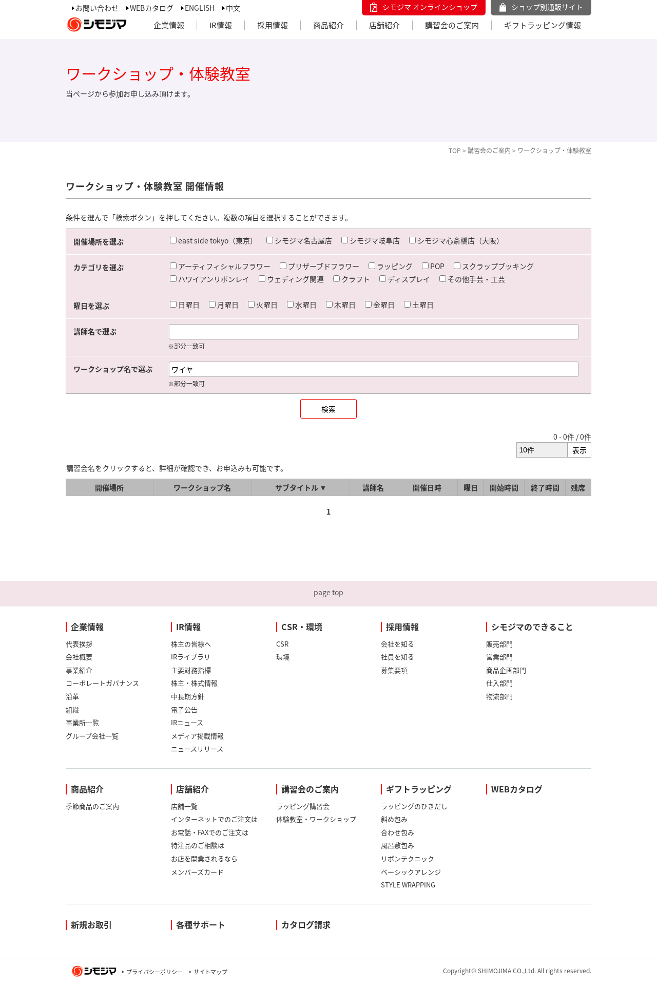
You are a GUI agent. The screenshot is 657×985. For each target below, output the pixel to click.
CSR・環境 (301, 626)
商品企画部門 (506, 670)
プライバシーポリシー (154, 972)
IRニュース (187, 722)
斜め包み (394, 819)
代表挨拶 (79, 644)
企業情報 (168, 25)
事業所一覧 (82, 722)
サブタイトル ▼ (301, 487)
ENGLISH (200, 8)
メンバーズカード (197, 872)
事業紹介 (79, 670)
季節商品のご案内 (92, 806)
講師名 (373, 487)
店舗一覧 (184, 806)
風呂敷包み (397, 845)
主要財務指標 (191, 670)
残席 (578, 487)
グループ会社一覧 (92, 736)
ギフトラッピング (419, 789)
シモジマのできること (532, 626)
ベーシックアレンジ (411, 872)
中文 (233, 8)
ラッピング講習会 (303, 806)
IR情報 (220, 25)
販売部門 (499, 644)
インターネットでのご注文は (214, 819)
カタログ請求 (306, 924)
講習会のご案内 (452, 25)
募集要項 (394, 670)
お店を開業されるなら (204, 858)
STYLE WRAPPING (408, 884)
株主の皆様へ (191, 644)
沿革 (72, 696)
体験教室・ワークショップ (316, 819)
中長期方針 (187, 696)
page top (328, 592)
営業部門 (499, 656)
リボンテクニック (407, 858)
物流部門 (499, 696)
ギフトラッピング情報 (542, 25)
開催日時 (427, 487)
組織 (72, 709)
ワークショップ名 (202, 487)
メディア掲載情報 (197, 736)
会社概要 (79, 656)
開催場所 (109, 487)
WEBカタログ (151, 8)
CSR (282, 644)
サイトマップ (210, 972)
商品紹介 (328, 25)
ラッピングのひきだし (414, 806)
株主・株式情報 (194, 683)
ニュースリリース (197, 748)
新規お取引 (91, 924)
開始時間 (504, 487)
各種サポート (200, 924)
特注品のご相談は (197, 845)
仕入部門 (499, 683)
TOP (455, 150)
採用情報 (272, 25)
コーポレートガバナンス (102, 683)
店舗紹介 (384, 25)
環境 (282, 656)
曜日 (470, 487)
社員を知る (397, 656)
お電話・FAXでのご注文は (209, 832)
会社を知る (397, 644)
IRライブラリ (190, 656)
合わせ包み (397, 832)
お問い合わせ (97, 8)
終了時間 (545, 487)
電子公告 (184, 709)
